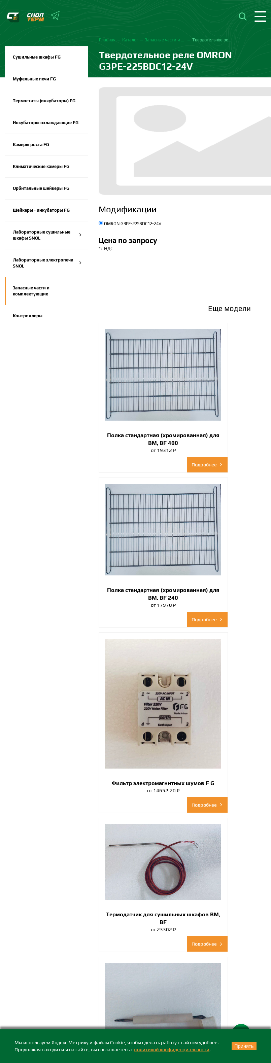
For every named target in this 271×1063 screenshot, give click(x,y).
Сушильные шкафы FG (37, 57)
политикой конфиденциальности (171, 1049)
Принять (244, 1046)
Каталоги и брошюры (32, 1016)
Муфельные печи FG (34, 78)
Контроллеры (27, 315)
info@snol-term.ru (19, 969)
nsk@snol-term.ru (150, 958)
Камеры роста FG (31, 144)
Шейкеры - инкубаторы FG (41, 210)
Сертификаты (23, 1004)
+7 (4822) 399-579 (29, 960)
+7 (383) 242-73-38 (161, 949)
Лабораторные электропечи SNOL (47, 263)
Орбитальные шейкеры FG (41, 188)
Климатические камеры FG (41, 166)
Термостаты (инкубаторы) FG (44, 100)
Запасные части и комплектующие (31, 290)
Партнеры (19, 1027)
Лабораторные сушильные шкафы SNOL (47, 235)
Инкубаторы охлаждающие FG (45, 122)
